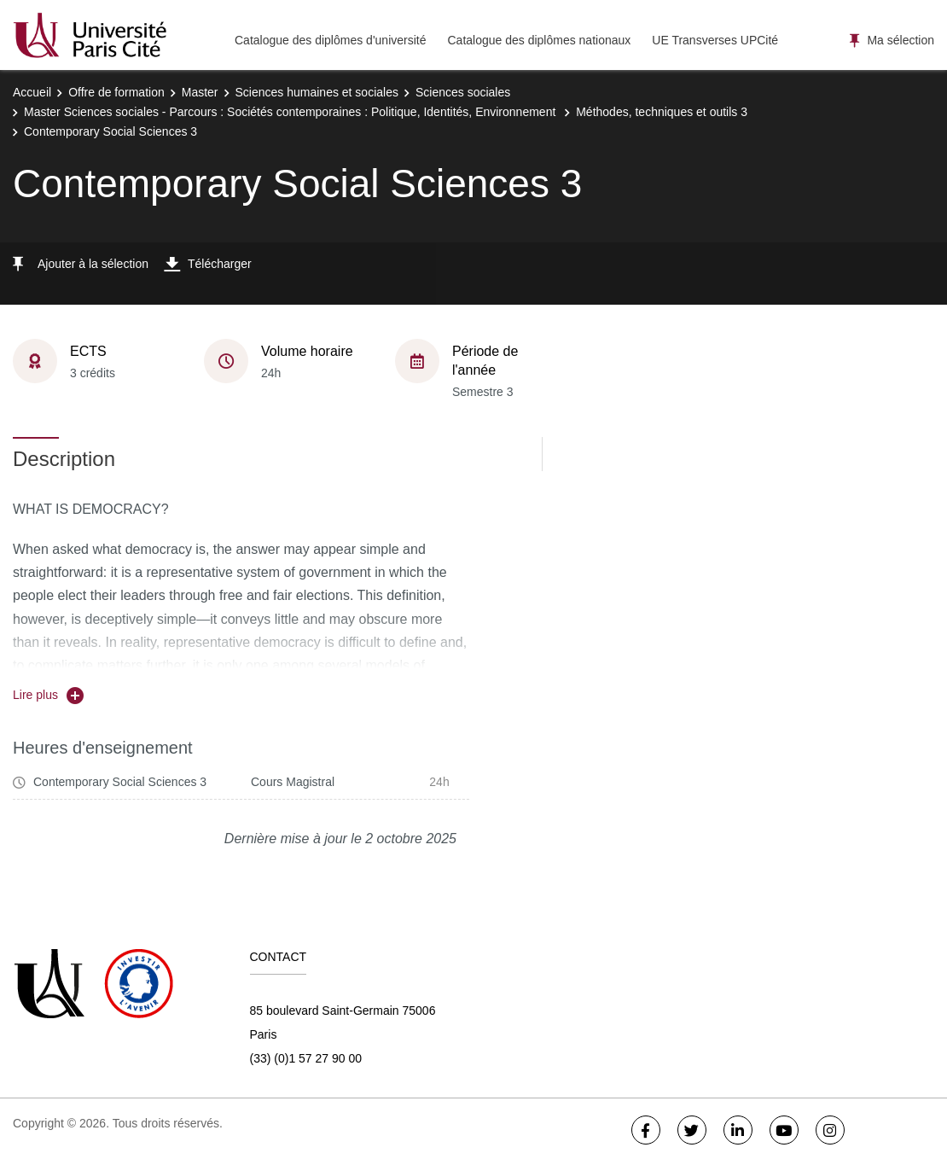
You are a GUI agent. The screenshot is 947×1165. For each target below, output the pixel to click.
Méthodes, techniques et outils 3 (661, 112)
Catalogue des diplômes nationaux (538, 40)
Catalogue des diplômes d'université (330, 40)
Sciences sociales (462, 92)
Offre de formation (116, 92)
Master (200, 92)
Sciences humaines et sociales (316, 92)
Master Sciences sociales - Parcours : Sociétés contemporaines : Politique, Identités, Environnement (291, 112)
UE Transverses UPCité (715, 40)
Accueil (32, 92)
